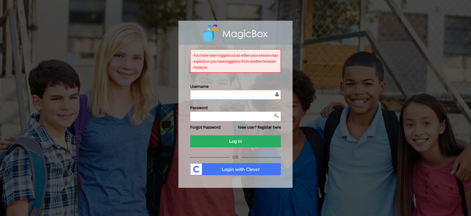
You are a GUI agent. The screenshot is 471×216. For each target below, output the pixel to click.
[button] (205, 127)
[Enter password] (235, 116)
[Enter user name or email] (235, 95)
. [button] (235, 169)
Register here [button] (269, 127)
